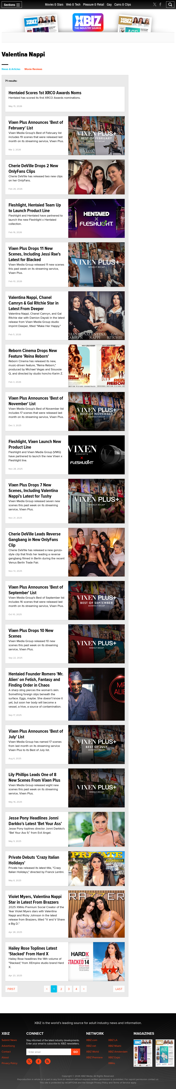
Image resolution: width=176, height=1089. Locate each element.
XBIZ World (92, 1052)
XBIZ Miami (114, 1046)
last (118, 989)
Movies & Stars (54, 4)
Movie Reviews (33, 69)
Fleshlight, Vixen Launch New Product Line (35, 444)
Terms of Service (121, 1082)
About (5, 1057)
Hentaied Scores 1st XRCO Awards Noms (45, 92)
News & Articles (11, 69)
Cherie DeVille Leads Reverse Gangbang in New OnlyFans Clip (35, 539)
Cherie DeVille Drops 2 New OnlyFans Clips (33, 168)
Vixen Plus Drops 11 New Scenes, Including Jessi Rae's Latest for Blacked (35, 254)
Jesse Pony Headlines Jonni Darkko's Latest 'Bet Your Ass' (35, 821)
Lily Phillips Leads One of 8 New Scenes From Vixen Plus (34, 777)
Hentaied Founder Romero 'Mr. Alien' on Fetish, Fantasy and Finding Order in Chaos (36, 679)
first (11, 989)
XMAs (111, 1063)
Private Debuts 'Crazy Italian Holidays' (34, 860)
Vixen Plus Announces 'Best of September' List (36, 590)
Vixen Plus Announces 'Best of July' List (36, 734)
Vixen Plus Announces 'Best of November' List (36, 401)
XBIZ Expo (114, 1057)
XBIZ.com (91, 1040)
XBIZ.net (91, 1046)
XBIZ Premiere (94, 1057)
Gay (109, 4)
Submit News (9, 1040)
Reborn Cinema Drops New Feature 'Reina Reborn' (33, 353)
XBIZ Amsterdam (117, 1052)
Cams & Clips (122, 4)
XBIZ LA (112, 1040)
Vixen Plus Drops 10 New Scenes (31, 633)
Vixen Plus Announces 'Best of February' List (36, 125)
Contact (6, 1052)
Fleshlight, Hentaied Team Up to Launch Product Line (35, 208)
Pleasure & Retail (93, 4)
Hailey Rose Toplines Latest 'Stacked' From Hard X (33, 951)
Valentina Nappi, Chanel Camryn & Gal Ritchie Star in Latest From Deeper (34, 303)
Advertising (8, 1046)
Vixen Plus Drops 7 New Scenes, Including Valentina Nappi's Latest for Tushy (33, 490)
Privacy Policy (9, 1063)
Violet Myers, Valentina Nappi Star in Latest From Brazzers (35, 899)
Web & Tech (73, 4)
